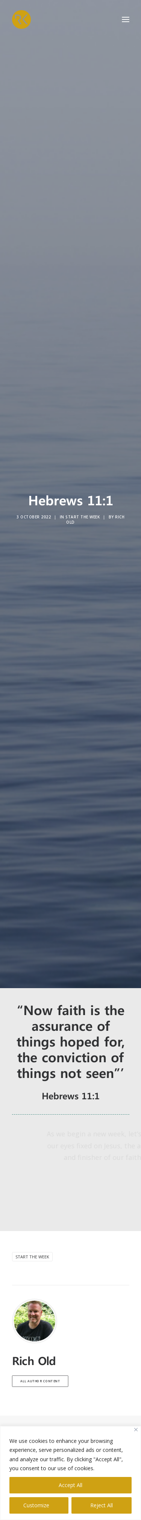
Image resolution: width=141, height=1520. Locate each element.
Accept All (70, 1485)
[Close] (136, 1429)
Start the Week (82, 510)
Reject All (101, 1505)
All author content (40, 1367)
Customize (36, 1505)
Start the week (32, 1243)
